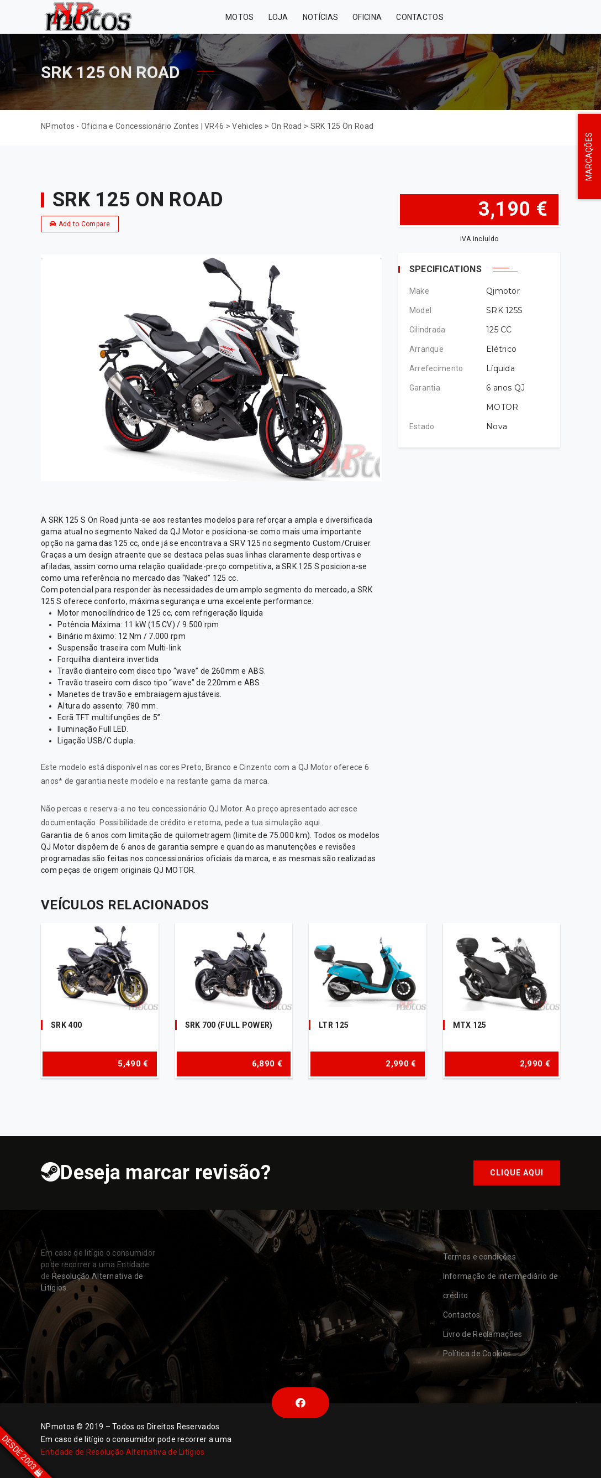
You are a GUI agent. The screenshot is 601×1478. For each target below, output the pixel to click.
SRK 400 (66, 1025)
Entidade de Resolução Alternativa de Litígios (123, 1452)
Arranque (426, 349)
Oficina (367, 17)
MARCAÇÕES (588, 156)
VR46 (532, 17)
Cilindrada (427, 329)
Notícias (320, 17)
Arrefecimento (436, 368)
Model (420, 310)
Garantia (424, 387)
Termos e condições (479, 1256)
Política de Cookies (477, 1353)
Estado (422, 426)
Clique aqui (517, 1172)
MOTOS (239, 17)
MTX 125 (470, 1025)
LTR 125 (334, 1025)
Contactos (420, 17)
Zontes (478, 17)
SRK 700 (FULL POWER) (229, 1025)
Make (419, 291)
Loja (278, 17)
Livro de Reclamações (483, 1334)
